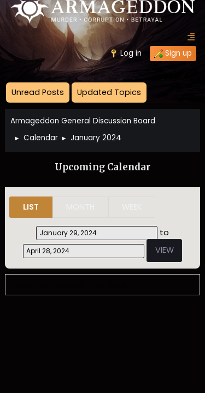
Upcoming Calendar (102, 167)
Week (132, 206)
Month (80, 206)
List (31, 206)
